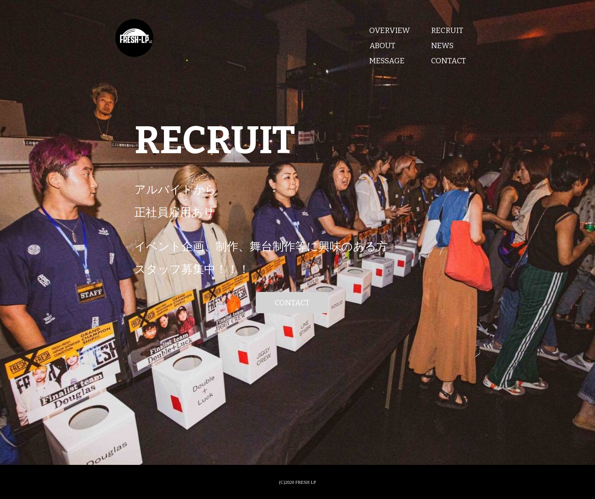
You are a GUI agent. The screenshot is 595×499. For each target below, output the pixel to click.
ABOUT (382, 45)
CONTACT (448, 60)
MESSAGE (387, 60)
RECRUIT (447, 30)
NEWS (442, 45)
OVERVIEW (389, 30)
